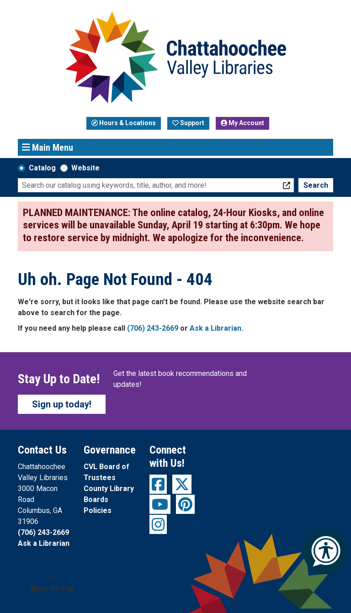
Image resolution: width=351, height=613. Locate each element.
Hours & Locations (123, 123)
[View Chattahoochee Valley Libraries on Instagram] (158, 524)
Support (188, 123)
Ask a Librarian (215, 328)
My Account (242, 123)
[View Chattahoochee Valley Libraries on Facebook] (158, 484)
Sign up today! (61, 404)
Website (85, 168)
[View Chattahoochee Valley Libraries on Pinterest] (185, 504)
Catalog (42, 168)
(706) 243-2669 (152, 328)
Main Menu (48, 147)
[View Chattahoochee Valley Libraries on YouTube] (159, 504)
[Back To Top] (50, 583)
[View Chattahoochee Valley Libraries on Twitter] (181, 484)
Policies (98, 510)
